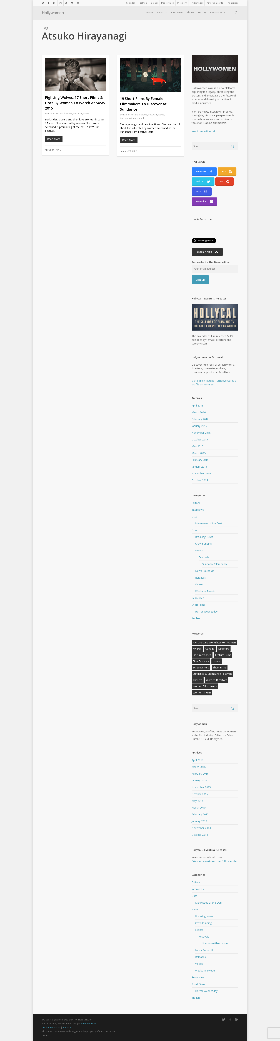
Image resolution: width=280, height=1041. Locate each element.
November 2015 (201, 432)
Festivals (77, 113)
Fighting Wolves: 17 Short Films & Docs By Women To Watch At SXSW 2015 (75, 103)
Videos (199, 584)
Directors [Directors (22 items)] (223, 648)
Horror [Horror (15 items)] (217, 661)
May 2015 (197, 446)
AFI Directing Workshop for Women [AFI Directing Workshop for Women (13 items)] (214, 642)
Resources (198, 598)
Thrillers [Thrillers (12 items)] (197, 680)
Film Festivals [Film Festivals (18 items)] (201, 661)
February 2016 (200, 419)
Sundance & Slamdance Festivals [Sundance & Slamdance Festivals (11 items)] (212, 673)
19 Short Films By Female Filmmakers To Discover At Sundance (143, 104)
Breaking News (204, 537)
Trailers (196, 618)
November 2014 (201, 473)
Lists (194, 516)
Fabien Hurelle (55, 113)
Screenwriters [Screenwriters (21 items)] (201, 667)
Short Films (198, 604)
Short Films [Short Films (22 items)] (219, 667)
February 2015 (200, 460)
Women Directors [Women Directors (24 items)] (216, 680)
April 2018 (197, 405)
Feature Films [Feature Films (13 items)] (223, 655)
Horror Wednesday (206, 611)
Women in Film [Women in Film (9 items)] (202, 692)
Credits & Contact (51, 1027)
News (86, 113)
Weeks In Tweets (205, 591)
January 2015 (199, 466)
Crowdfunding (203, 543)
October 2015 (200, 439)
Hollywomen (53, 13)
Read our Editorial (203, 131)
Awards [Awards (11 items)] (197, 648)
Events (69, 113)
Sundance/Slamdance (131, 118)
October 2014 (200, 480)
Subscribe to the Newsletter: (211, 262)
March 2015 (199, 453)
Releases (200, 577)
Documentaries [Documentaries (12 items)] (202, 655)
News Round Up (204, 570)
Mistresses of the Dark (208, 523)
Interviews (198, 509)
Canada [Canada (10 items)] (209, 648)
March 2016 (199, 412)
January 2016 (199, 426)
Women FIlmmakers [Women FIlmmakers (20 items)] (205, 686)
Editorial (196, 503)
